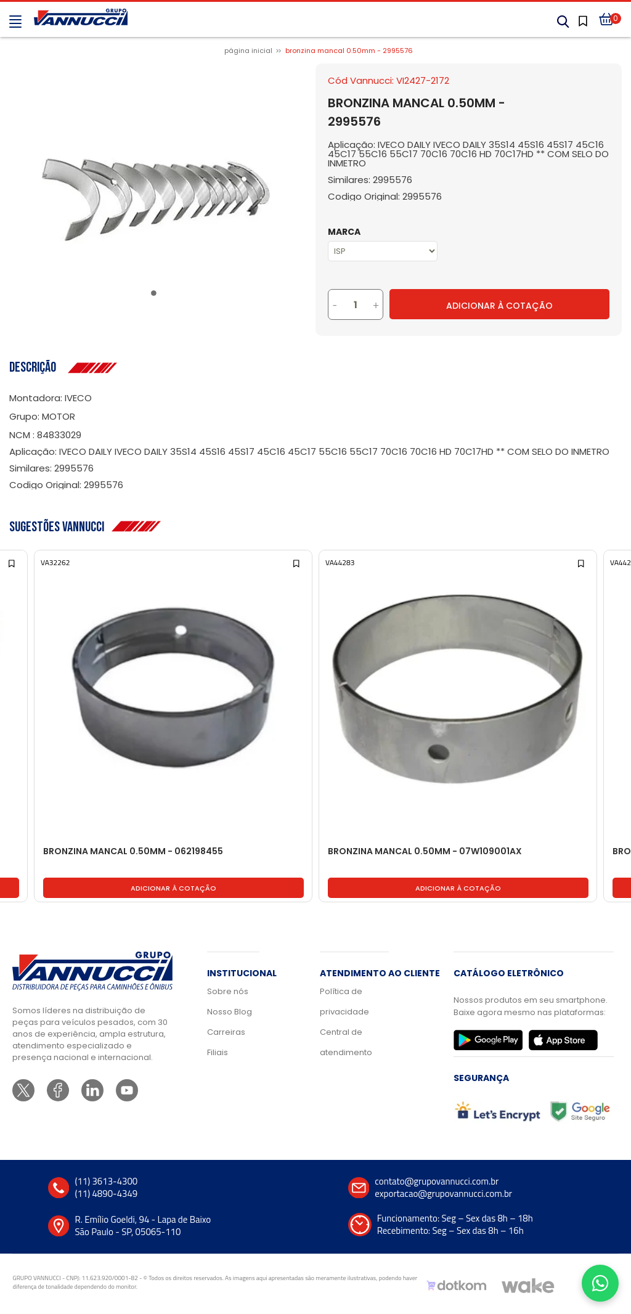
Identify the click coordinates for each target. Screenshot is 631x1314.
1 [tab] (156, 295)
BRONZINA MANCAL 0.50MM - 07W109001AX (425, 851)
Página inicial (248, 50)
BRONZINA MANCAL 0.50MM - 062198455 (133, 851)
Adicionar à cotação (173, 888)
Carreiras (226, 1032)
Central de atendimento (346, 1042)
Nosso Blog (229, 1012)
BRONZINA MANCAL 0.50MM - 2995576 (349, 50)
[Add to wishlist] (13, 562)
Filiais (217, 1052)
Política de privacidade (344, 1001)
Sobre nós (227, 991)
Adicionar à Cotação (499, 306)
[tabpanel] (156, 200)
